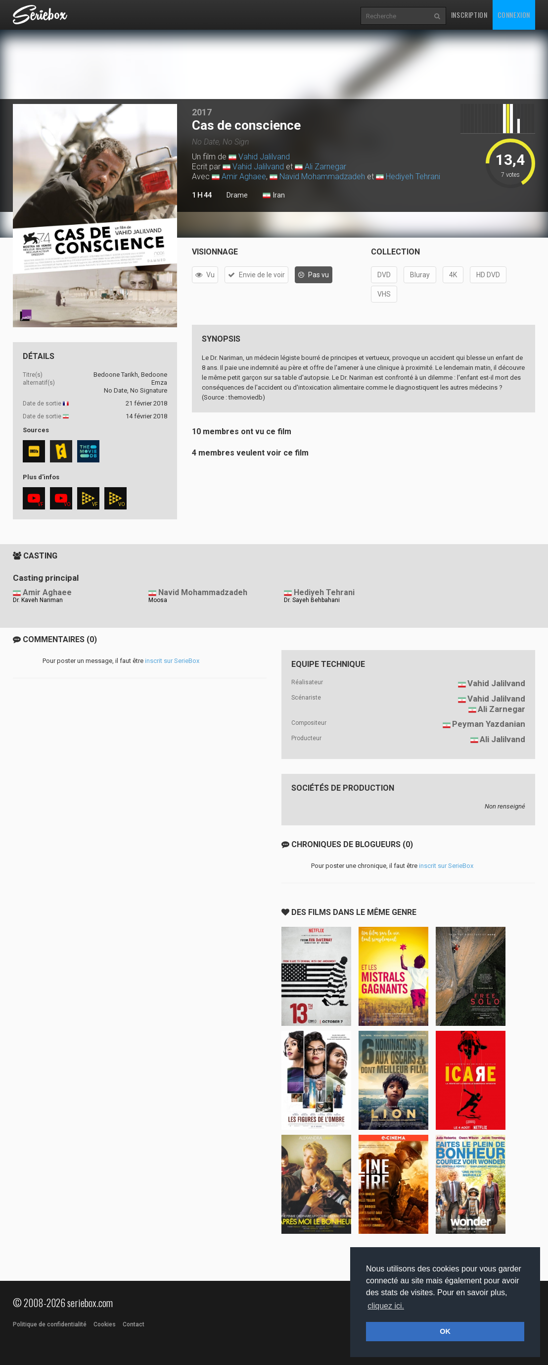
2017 (202, 112)
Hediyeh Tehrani (413, 176)
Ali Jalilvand (502, 739)
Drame (237, 195)
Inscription (469, 14)
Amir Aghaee (244, 176)
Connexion (514, 14)
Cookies (104, 1324)
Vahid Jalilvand (264, 156)
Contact (133, 1324)
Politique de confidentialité (50, 1324)
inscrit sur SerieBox (172, 660)
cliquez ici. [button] (385, 1306)
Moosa (157, 600)
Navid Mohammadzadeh (322, 176)
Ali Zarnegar (325, 166)
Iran (274, 196)
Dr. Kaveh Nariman (38, 600)
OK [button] (445, 1331)
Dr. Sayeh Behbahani (312, 600)
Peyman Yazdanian (488, 724)
